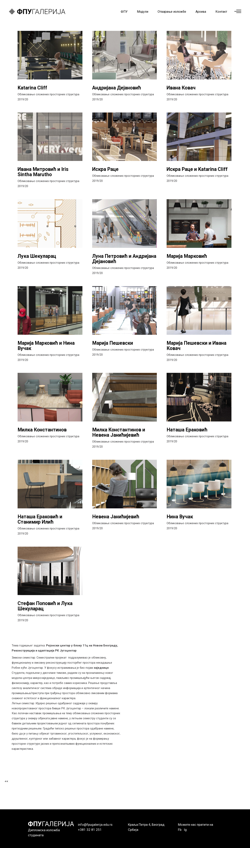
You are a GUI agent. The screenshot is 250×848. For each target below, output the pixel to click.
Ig (185, 830)
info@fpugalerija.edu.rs (95, 825)
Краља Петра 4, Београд (146, 825)
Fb (179, 830)
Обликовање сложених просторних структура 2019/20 (48, 97)
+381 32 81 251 (90, 830)
